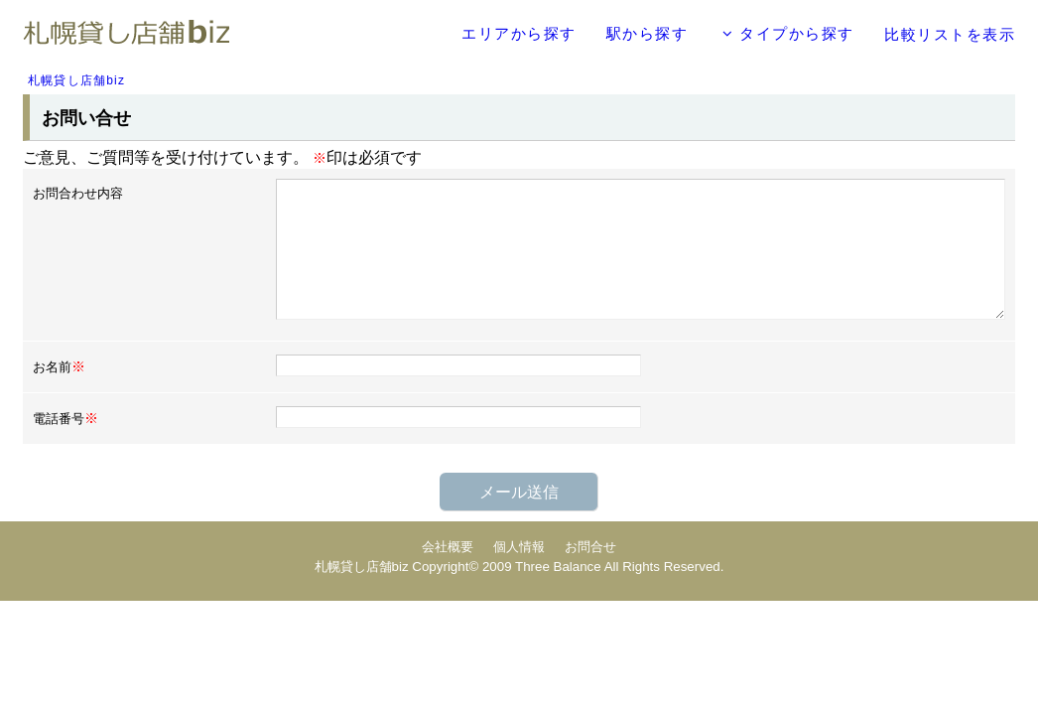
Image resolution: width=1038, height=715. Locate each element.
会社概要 (447, 546)
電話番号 (65, 418)
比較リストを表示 (949, 34)
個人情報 (519, 546)
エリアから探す (519, 33)
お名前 (59, 366)
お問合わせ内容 (78, 193)
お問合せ (590, 546)
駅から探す (647, 33)
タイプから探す (788, 33)
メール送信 (519, 492)
